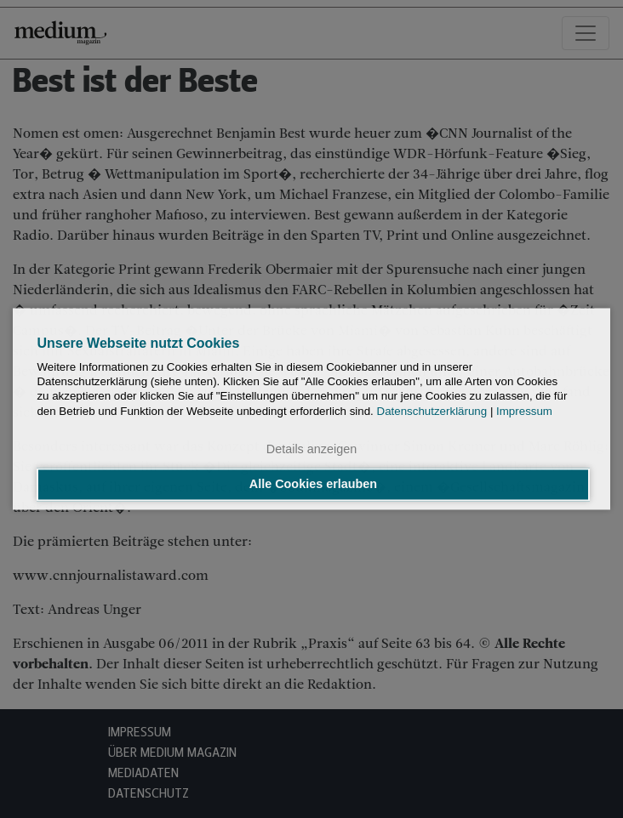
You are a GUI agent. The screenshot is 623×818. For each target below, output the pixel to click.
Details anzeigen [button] (311, 449)
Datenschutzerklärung (432, 411)
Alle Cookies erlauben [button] (313, 484)
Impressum (524, 411)
